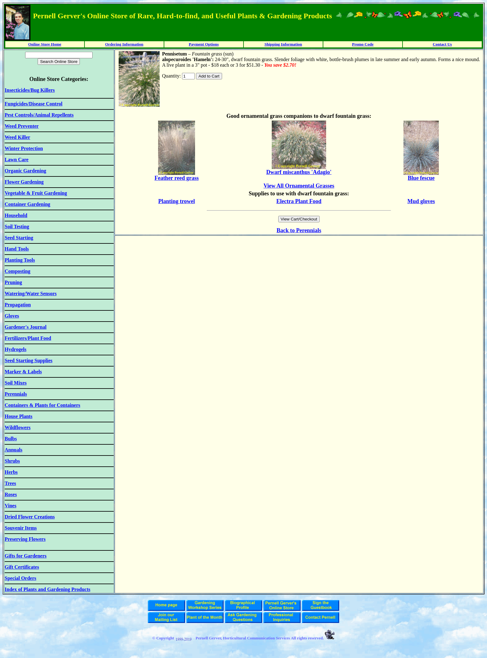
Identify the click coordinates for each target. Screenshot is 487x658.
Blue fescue (421, 178)
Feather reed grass (176, 178)
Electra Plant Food (298, 201)
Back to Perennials (298, 230)
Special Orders (20, 578)
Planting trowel (176, 201)
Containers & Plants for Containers (42, 405)
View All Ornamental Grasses (298, 186)
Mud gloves (421, 201)
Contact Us (442, 44)
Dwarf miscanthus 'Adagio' (298, 172)
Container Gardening (27, 204)
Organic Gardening (25, 170)
